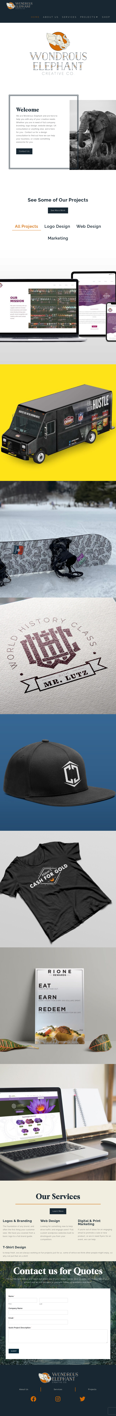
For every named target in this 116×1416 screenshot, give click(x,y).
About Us (23, 1389)
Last (40, 1304)
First (9, 1304)
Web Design (88, 226)
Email (11, 1318)
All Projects (26, 226)
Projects (92, 1389)
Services (58, 1389)
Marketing (58, 238)
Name (11, 1296)
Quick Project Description (20, 1328)
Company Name (15, 1308)
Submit (14, 1351)
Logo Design (57, 226)
